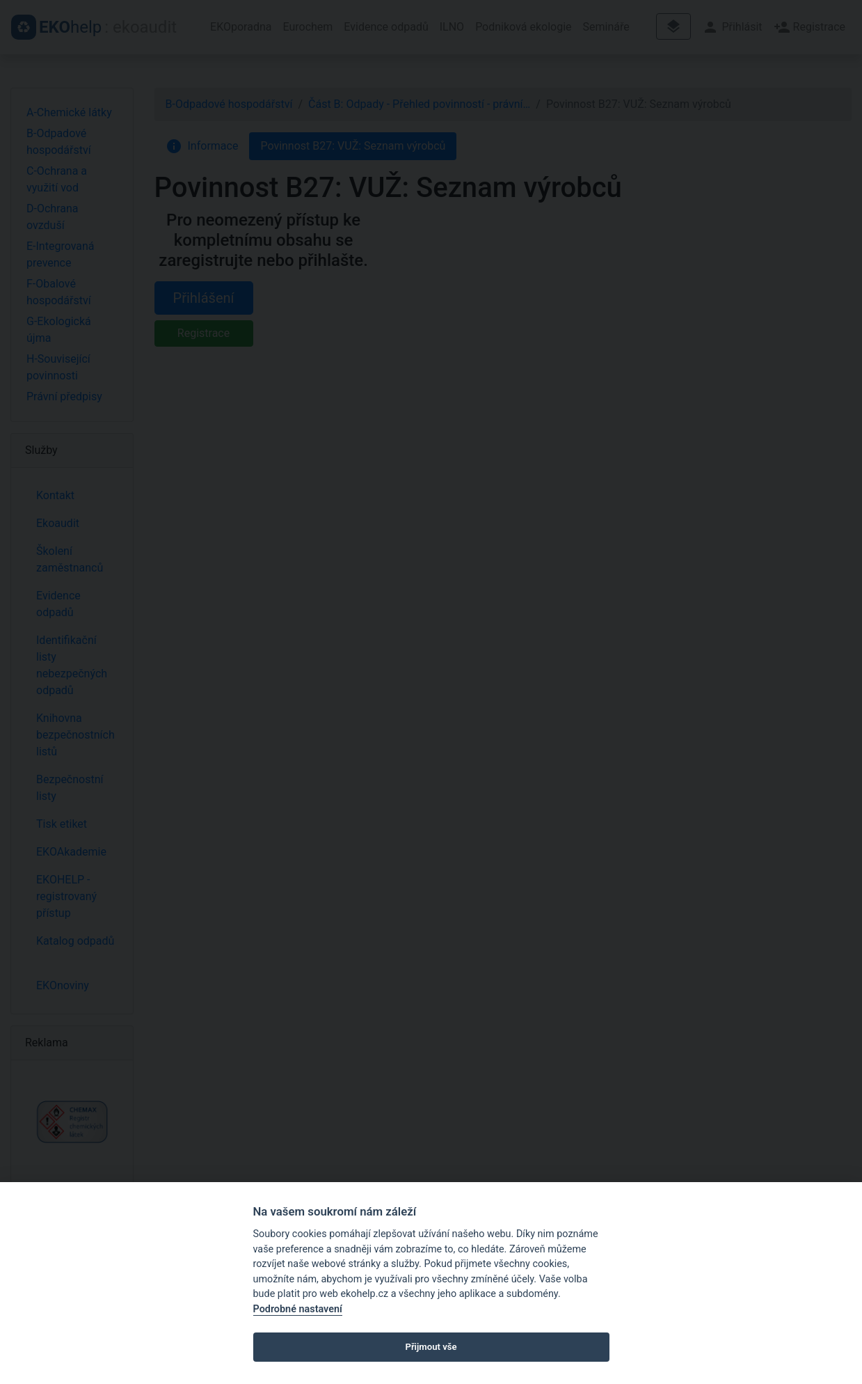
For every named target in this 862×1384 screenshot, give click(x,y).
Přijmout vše (430, 1347)
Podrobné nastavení (297, 1309)
